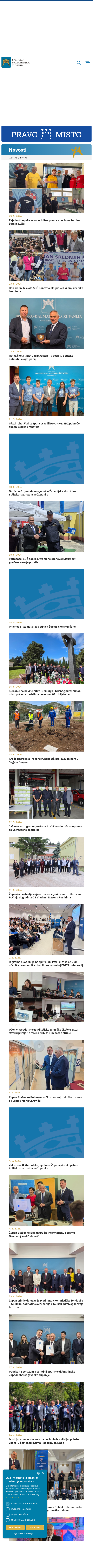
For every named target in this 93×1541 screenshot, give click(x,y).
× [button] (43, 1473)
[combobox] (38, 1473)
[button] (25, 1533)
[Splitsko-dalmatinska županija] (15, 62)
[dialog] (25, 1504)
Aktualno (13, 158)
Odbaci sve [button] (34, 1527)
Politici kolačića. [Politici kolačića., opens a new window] (12, 1497)
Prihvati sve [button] (15, 1527)
